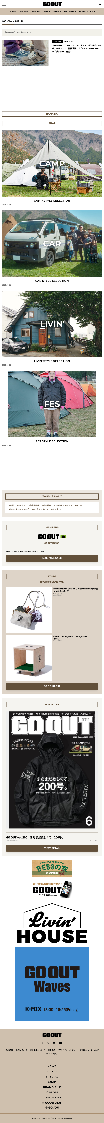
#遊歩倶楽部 (34, 505)
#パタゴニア (56, 509)
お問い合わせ (21, 1050)
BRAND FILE (52, 1087)
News (13, 11)
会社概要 (9, 1050)
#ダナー (78, 505)
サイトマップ (52, 1053)
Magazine (70, 11)
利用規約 (51, 1050)
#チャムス (21, 505)
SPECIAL (36, 11)
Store (57, 11)
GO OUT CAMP (87, 11)
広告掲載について (37, 1050)
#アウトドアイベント (63, 505)
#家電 (11, 505)
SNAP (47, 11)
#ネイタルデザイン (40, 509)
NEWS (52, 1066)
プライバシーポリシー (67, 1050)
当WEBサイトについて (89, 1050)
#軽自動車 (46, 505)
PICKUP (24, 11)
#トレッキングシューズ (19, 509)
